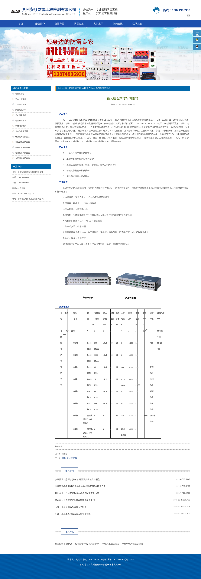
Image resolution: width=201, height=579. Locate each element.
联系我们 (137, 23)
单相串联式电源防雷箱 (132, 544)
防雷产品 (59, 23)
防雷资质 (79, 23)
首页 (20, 23)
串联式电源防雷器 (110, 544)
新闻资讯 (118, 23)
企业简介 (40, 23)
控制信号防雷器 (69, 458)
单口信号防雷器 (103, 88)
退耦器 (69, 544)
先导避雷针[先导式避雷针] (87, 544)
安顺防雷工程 (75, 88)
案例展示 (98, 23)
